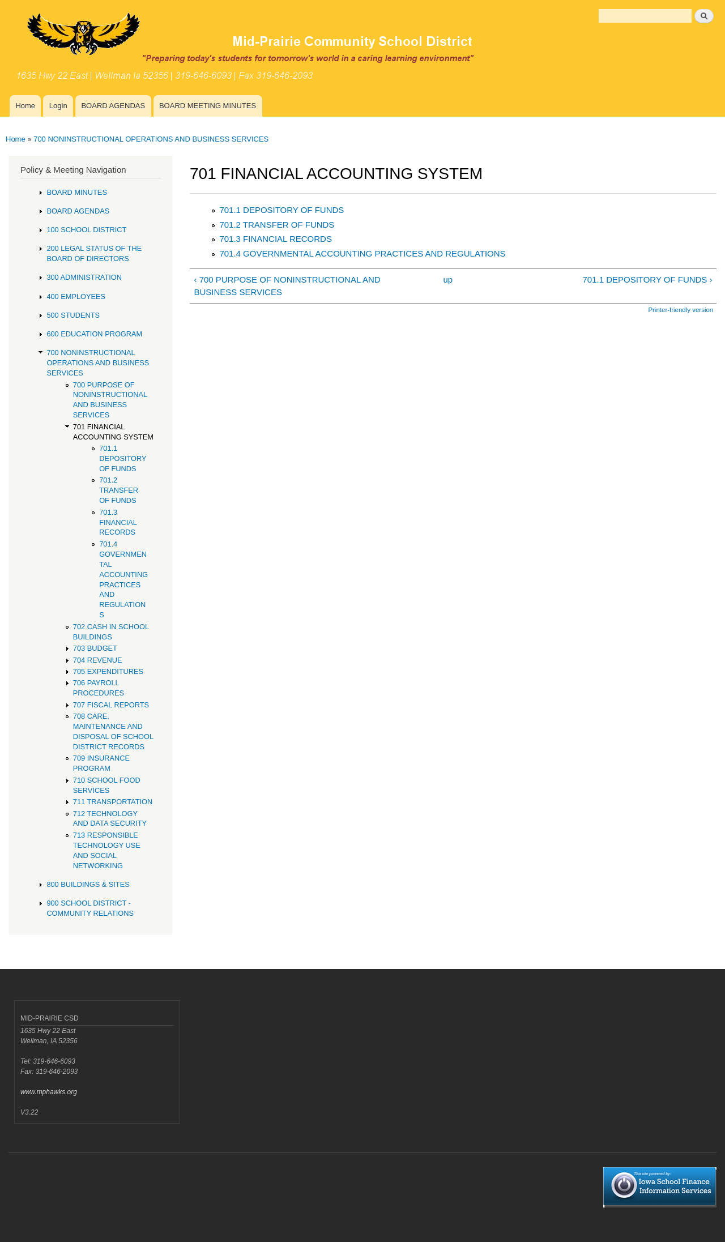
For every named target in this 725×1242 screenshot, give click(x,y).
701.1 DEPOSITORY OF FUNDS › (648, 279)
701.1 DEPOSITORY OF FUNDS (281, 210)
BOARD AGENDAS (113, 105)
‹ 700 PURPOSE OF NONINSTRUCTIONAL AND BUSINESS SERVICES (287, 286)
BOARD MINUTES (76, 192)
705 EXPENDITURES (108, 671)
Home (25, 105)
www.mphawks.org (48, 1092)
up (448, 279)
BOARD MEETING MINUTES (207, 105)
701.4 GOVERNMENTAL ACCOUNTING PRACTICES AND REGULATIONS (362, 253)
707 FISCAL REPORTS (111, 705)
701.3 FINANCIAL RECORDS (275, 239)
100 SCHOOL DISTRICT (86, 229)
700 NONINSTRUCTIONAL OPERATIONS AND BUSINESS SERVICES (150, 139)
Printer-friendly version (680, 309)
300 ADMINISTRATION (84, 277)
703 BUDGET (95, 648)
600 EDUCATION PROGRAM (94, 334)
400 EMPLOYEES (75, 296)
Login (58, 105)
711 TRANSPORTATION (112, 801)
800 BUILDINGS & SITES (87, 884)
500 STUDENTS (73, 315)
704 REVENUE (97, 660)
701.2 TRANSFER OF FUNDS (276, 224)
